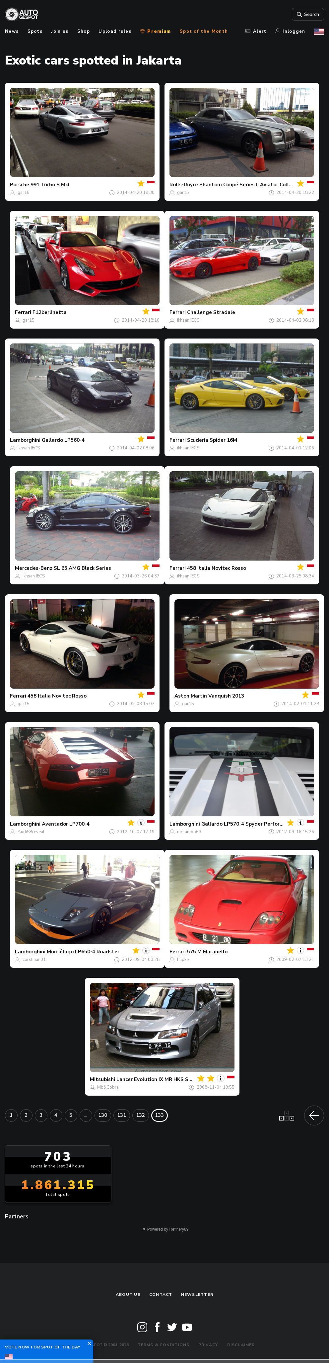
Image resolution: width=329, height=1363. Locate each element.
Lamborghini (25, 440)
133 (159, 1115)
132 (140, 1115)
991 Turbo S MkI (50, 184)
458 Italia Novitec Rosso (216, 568)
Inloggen (290, 31)
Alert (255, 31)
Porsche (19, 184)
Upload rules (115, 31)
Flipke (183, 960)
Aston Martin (190, 696)
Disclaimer (241, 1344)
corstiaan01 (34, 960)
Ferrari (23, 312)
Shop (83, 31)
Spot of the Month (204, 31)
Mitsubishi (102, 1079)
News (12, 31)
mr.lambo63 (189, 832)
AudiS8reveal (31, 832)
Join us (59, 31)
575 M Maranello (207, 951)
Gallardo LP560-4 (63, 440)
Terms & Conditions (164, 1344)
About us (128, 1294)
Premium (155, 31)
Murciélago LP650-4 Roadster (83, 951)
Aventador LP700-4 (66, 824)
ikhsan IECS (188, 320)
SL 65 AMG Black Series (82, 568)
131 (121, 1115)
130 (102, 1115)
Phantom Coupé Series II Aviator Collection (251, 184)
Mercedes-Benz (33, 568)
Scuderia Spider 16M (212, 440)
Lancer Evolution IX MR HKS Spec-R (159, 1079)
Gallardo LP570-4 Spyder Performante (248, 824)
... (85, 1115)
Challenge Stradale (211, 312)
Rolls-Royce (183, 184)
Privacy (208, 1344)
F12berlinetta (50, 312)
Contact (160, 1294)
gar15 (24, 193)
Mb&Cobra (108, 1087)
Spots (35, 31)
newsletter (197, 1294)
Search (307, 14)
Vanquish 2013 (226, 696)
